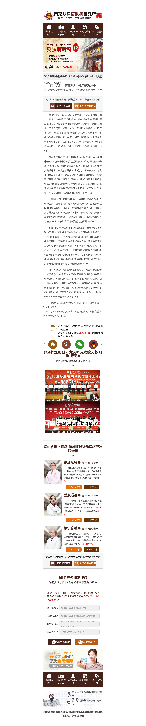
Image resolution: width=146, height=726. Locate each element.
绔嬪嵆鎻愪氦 (62, 642)
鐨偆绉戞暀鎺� (81, 528)
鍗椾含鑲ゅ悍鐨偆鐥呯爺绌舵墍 (84, 76)
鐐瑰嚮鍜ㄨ (83, 333)
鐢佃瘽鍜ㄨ (89, 642)
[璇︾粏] (67, 481)
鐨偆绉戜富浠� (81, 462)
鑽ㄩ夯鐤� (52, 83)
